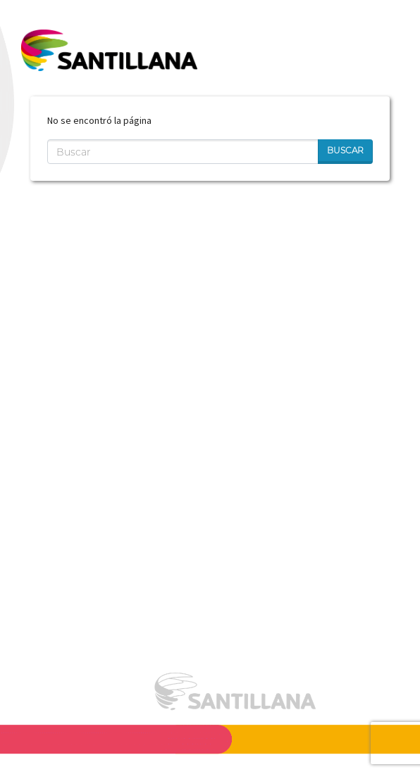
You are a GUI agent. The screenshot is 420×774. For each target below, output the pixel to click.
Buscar (345, 150)
